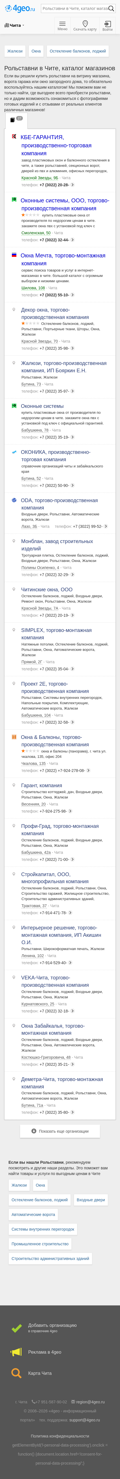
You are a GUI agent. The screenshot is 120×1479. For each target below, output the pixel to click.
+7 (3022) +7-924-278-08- (56, 770)
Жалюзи (19, 1185)
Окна (40, 1185)
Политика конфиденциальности (60, 1436)
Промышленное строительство (40, 1244)
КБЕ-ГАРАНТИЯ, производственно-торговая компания (56, 145)
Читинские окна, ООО (47, 589)
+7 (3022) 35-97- (48, 391)
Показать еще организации (60, 1131)
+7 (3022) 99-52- (81, 526)
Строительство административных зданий (50, 1258)
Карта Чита (60, 1373)
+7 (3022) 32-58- (48, 722)
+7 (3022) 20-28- (48, 185)
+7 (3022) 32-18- (48, 1011)
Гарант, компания (41, 785)
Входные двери (91, 1200)
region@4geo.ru (90, 1402)
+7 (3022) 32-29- (48, 574)
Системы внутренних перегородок (43, 1229)
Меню (62, 26)
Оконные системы (42, 406)
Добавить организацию (60, 1328)
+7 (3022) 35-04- (48, 669)
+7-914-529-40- (47, 963)
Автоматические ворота (33, 1214)
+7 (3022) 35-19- (48, 437)
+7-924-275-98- (47, 811)
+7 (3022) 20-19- (48, 615)
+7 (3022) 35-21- (48, 1064)
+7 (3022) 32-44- (48, 240)
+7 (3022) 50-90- (48, 485)
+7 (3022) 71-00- (48, 859)
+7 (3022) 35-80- (48, 1112)
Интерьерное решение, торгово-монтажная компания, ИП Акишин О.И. (61, 935)
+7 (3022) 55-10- (48, 295)
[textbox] (75, 8)
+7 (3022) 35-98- (48, 348)
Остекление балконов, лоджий (40, 1200)
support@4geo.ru (84, 1420)
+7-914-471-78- (47, 913)
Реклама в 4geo (60, 1352)
